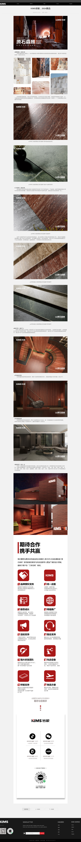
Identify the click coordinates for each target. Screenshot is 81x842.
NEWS (72, 827)
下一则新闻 (51, 809)
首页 (58, 825)
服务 (58, 832)
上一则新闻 (37, 809)
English (72, 834)
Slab (72, 829)
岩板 (58, 829)
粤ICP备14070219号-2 (50, 840)
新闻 (58, 827)
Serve (72, 831)
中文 (58, 834)
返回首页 (2, 825)
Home (72, 824)
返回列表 (26, 809)
